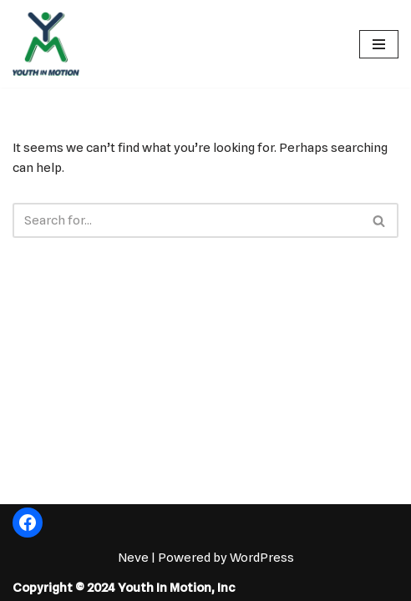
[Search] (187, 220)
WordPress (262, 557)
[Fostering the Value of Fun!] (46, 44)
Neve (133, 557)
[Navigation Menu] (378, 44)
